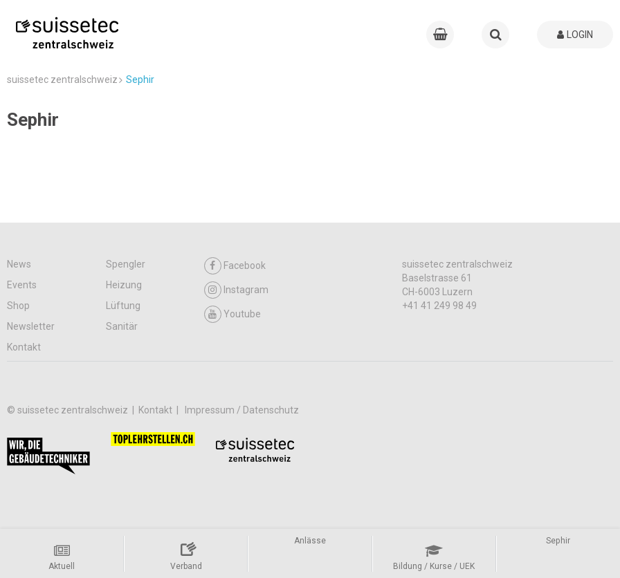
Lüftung (123, 305)
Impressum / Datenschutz (242, 410)
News (19, 264)
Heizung (124, 284)
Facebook (235, 265)
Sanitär (122, 326)
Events (22, 284)
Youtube (232, 314)
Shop (18, 305)
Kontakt (24, 347)
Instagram (236, 290)
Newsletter (31, 326)
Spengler (125, 264)
